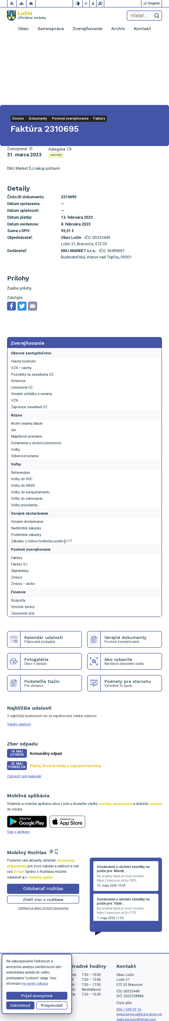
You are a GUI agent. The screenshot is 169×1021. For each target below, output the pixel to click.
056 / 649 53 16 (128, 943)
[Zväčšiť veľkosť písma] (100, 3)
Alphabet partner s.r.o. (145, 998)
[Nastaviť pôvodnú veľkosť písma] (93, 3)
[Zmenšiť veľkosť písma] (86, 3)
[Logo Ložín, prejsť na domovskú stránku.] (26, 16)
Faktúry (56, 88)
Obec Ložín (153, 1004)
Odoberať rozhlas (43, 821)
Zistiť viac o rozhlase (43, 832)
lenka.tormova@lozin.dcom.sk (139, 947)
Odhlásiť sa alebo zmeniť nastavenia (43, 841)
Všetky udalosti (19, 657)
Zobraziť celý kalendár (24, 709)
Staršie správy (104, 859)
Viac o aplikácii (18, 765)
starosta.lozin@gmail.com (136, 953)
